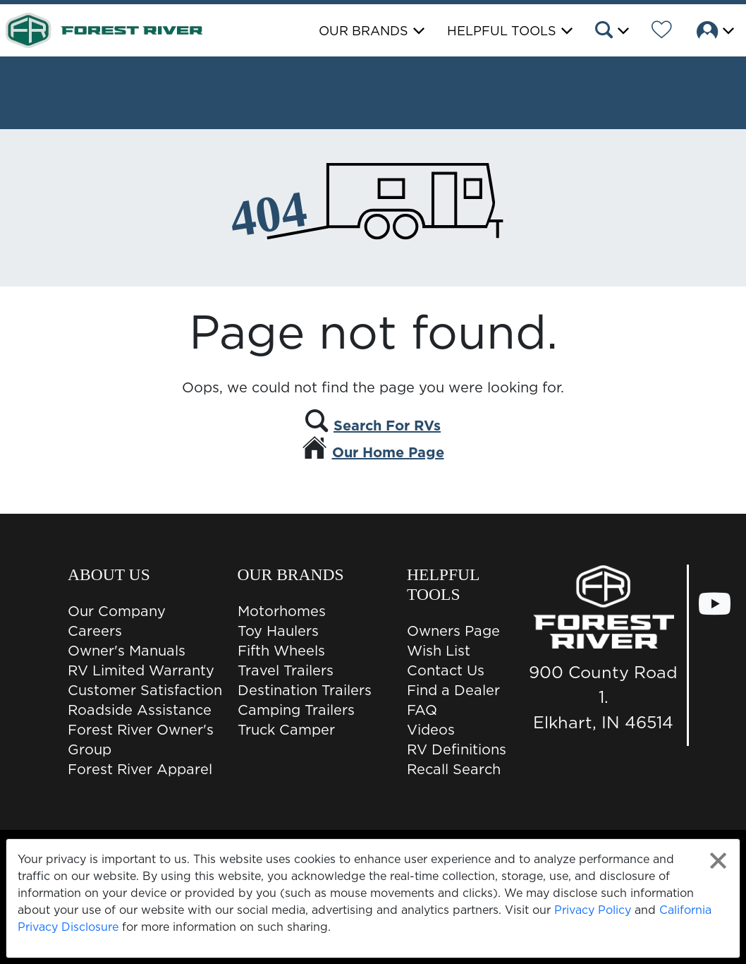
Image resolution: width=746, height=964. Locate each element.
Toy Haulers (278, 631)
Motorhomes (282, 611)
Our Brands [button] (363, 31)
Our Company (117, 611)
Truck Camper (286, 730)
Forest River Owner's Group (141, 739)
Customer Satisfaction (145, 690)
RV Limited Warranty (141, 670)
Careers (95, 631)
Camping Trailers (296, 710)
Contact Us (445, 670)
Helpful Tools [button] (501, 31)
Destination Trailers (305, 690)
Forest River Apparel (140, 769)
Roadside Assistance (140, 710)
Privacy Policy (592, 909)
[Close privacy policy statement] (718, 860)
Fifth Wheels (281, 651)
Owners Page (453, 631)
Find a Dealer (453, 690)
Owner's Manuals (126, 651)
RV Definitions (456, 749)
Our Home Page (388, 452)
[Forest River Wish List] (662, 32)
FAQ (422, 710)
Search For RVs (387, 425)
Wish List (438, 651)
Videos (431, 730)
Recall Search (454, 769)
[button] (611, 32)
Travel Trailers (286, 670)
